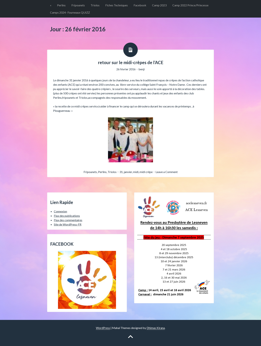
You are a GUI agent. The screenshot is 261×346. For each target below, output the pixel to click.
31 (121, 172)
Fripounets (78, 5)
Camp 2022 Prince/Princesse (190, 5)
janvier (128, 172)
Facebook (140, 5)
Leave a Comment (167, 172)
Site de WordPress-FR (67, 224)
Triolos (95, 5)
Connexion (60, 211)
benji (141, 69)
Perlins (61, 5)
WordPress (103, 328)
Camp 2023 (159, 5)
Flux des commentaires (68, 220)
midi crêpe (146, 172)
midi (135, 172)
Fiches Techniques (116, 5)
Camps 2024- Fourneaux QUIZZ (70, 12)
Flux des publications (67, 215)
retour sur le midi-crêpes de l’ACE (130, 62)
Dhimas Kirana (156, 328)
